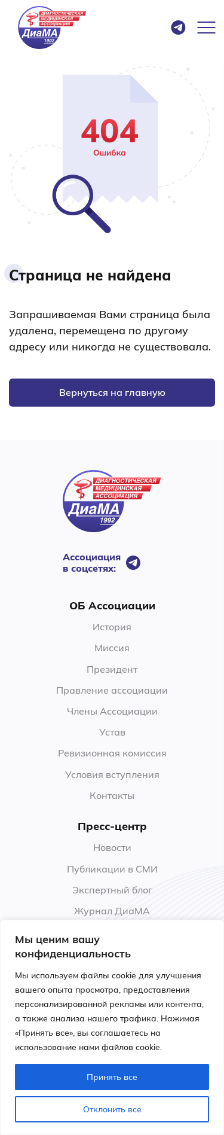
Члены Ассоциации (112, 711)
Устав (112, 732)
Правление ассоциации (112, 690)
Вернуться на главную (112, 392)
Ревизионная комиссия (112, 753)
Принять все (112, 1077)
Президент (112, 669)
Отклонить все (112, 1109)
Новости (112, 847)
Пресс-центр (112, 826)
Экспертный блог (112, 890)
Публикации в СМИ (112, 869)
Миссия (112, 648)
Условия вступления (112, 774)
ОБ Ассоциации (112, 605)
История (112, 627)
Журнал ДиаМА (112, 911)
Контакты (112, 795)
